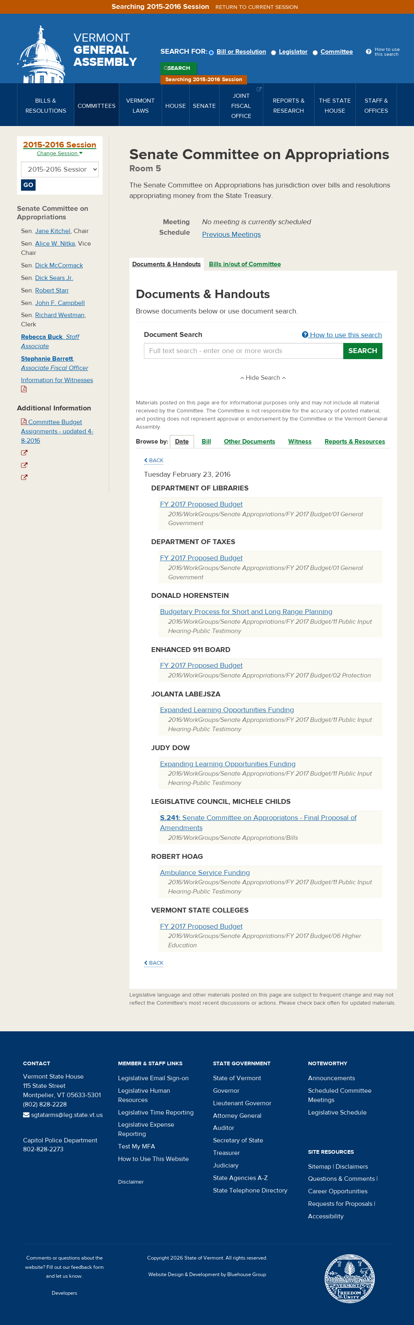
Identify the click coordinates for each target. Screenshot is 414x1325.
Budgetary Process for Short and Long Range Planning (246, 611)
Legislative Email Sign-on (153, 1078)
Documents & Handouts (166, 264)
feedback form (87, 1267)
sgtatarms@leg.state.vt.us (63, 1115)
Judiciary (226, 1165)
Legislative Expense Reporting (146, 1129)
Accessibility (326, 1216)
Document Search (263, 335)
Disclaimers (352, 1167)
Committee (334, 52)
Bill (206, 441)
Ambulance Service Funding (205, 872)
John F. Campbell (60, 303)
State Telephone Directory (250, 1190)
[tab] (167, 264)
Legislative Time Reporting (156, 1112)
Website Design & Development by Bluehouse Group (207, 1274)
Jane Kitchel (52, 231)
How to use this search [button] (342, 335)
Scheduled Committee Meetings (340, 1095)
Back (153, 460)
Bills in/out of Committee (245, 264)
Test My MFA (136, 1146)
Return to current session (256, 7)
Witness (300, 441)
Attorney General (237, 1116)
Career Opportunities (338, 1191)
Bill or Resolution (238, 52)
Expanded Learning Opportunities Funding (227, 710)
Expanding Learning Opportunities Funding (228, 764)
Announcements (331, 1078)
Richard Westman (59, 315)
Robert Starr (52, 290)
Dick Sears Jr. (54, 278)
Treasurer (226, 1153)
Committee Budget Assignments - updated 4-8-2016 (57, 431)
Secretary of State (238, 1140)
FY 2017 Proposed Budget (201, 504)
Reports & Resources (355, 441)
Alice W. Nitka (55, 244)
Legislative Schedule (337, 1112)
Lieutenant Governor (242, 1103)
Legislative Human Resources (144, 1095)
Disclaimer (131, 1182)
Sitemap (319, 1167)
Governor (226, 1091)
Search (179, 68)
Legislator (290, 52)
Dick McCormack (59, 265)
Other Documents (249, 441)
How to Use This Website (153, 1159)
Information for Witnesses (57, 384)
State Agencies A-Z (240, 1178)
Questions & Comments (341, 1179)
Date (182, 441)
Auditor (223, 1128)
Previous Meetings (231, 234)
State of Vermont (237, 1078)
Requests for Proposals (340, 1204)
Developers (64, 1293)
